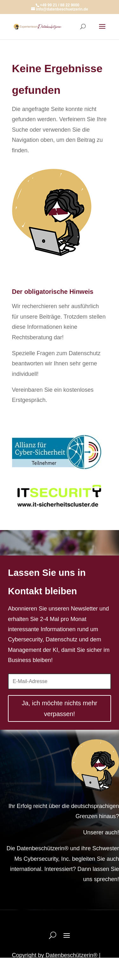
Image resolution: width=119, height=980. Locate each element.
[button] (11, 968)
